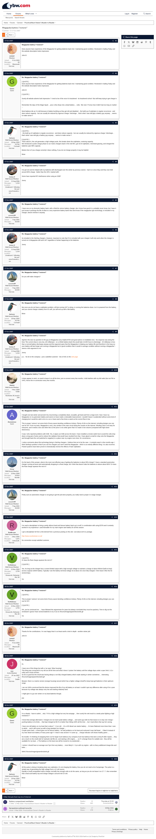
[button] (36, 14)
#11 (115, 406)
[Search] (147, 14)
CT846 (11, 803)
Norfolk (17, 477)
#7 (116, 268)
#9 (116, 331)
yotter (11, 810)
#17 (115, 623)
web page (74, 357)
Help (140, 829)
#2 (116, 73)
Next (10, 35)
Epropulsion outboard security (20, 808)
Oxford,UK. (16, 541)
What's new (29, 14)
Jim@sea (111, 810)
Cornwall (17, 146)
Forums (18, 14)
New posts (9, 17)
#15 (115, 550)
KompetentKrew (108, 803)
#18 (115, 656)
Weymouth (16, 64)
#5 (116, 200)
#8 (116, 299)
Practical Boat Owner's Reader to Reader (38, 803)
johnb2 (6, 31)
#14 (115, 517)
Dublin (17, 679)
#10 (115, 370)
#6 (116, 230)
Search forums (19, 17)
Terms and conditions (119, 829)
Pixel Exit (101, 836)
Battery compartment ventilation (21, 801)
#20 (115, 759)
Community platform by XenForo (71, 836)
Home (8, 14)
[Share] (112, 40)
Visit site (11, 66)
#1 (116, 41)
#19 (115, 705)
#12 (115, 454)
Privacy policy (132, 829)
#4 (116, 162)
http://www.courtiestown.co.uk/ (32, 536)
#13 (115, 486)
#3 (116, 123)
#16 (115, 586)
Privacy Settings (117, 831)
